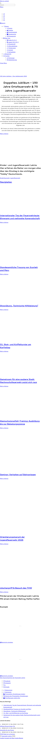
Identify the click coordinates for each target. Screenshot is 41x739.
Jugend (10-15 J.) (13, 42)
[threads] (4, 20)
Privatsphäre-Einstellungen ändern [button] (14, 694)
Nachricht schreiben (6, 642)
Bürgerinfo (7, 54)
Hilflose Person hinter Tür (7, 726)
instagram (7, 683)
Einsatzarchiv (11, 34)
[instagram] (4, 16)
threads (6, 687)
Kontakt (10, 50)
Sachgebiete (11, 52)
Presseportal (11, 36)
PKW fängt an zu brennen (7, 734)
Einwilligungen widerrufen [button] (11, 698)
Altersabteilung (12, 46)
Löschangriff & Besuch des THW (16, 588)
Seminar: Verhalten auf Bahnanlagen (18, 474)
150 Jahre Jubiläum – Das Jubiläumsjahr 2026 (13, 76)
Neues (6, 26)
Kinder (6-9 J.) (12, 40)
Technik (6, 56)
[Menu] (1, 7)
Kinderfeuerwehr (5, 178)
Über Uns (6, 38)
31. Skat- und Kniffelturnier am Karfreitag (15, 713)
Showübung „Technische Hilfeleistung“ (19, 305)
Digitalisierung (12, 60)
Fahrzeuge (10, 58)
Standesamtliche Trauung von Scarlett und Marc (17, 709)
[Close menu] (3, 63)
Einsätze (10, 30)
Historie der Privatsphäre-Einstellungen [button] (15, 696)
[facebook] (4, 14)
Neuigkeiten (6, 182)
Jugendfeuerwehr (15, 178)
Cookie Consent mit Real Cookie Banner (11, 738)
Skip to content (4, 1)
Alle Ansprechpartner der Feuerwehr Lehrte (12, 678)
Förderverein (11, 48)
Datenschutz (7, 690)
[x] (4, 18)
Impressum (7, 692)
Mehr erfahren (4, 134)
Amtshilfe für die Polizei (7, 730)
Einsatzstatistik (12, 32)
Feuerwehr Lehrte (6, 736)
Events (9, 28)
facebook (6, 681)
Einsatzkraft (11, 44)
